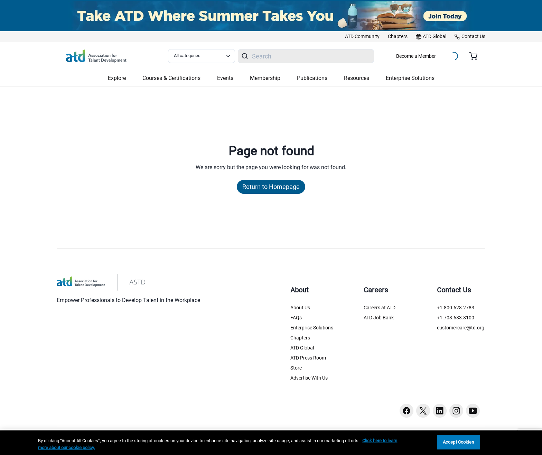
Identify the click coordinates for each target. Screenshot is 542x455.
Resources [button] (356, 78)
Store (296, 368)
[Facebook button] (406, 411)
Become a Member (416, 56)
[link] (362, 36)
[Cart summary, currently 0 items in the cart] (475, 56)
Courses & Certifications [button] (171, 78)
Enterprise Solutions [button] (410, 78)
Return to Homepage (271, 186)
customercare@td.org (460, 327)
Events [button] (225, 78)
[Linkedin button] (440, 411)
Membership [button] (265, 78)
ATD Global (302, 348)
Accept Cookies (458, 442)
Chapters (300, 337)
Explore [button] (117, 78)
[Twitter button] (423, 411)
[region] (271, 442)
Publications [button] (312, 78)
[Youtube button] (473, 411)
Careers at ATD (379, 307)
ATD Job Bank (379, 317)
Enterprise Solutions (311, 327)
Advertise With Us (309, 378)
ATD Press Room (308, 358)
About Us (300, 307)
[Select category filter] (201, 56)
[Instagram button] (456, 411)
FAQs (296, 317)
